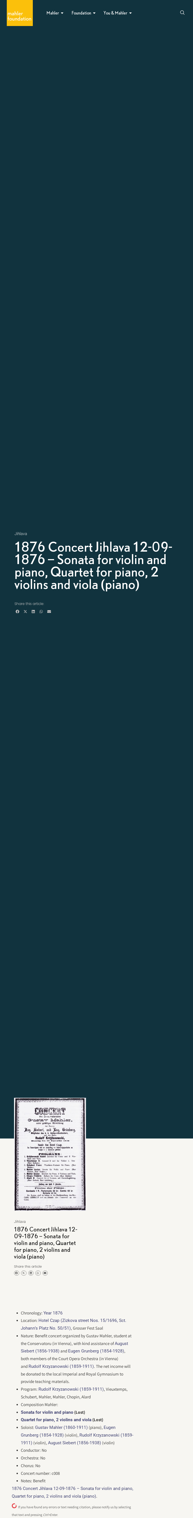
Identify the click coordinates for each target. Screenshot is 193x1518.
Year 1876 (53, 1313)
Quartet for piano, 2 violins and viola (56, 1419)
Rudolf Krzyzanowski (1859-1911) (61, 1366)
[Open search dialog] (182, 13)
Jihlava (20, 533)
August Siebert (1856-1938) (74, 1442)
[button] (17, 612)
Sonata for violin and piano (47, 1412)
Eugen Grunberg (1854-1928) (96, 1351)
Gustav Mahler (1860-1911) (61, 1427)
